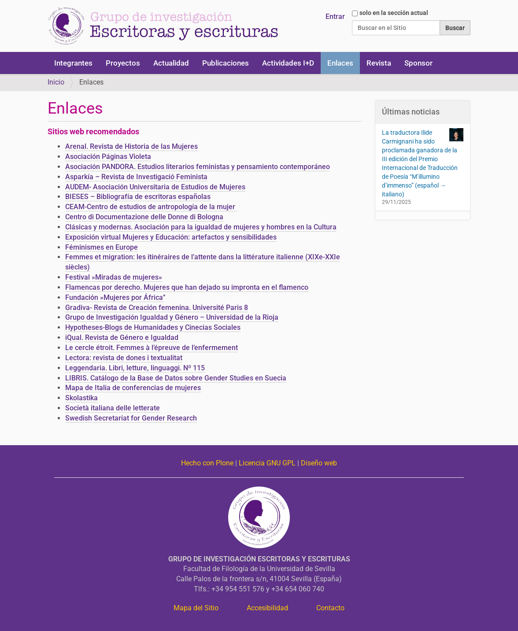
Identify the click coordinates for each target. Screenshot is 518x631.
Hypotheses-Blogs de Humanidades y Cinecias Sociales (152, 327)
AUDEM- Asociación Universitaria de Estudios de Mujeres (155, 187)
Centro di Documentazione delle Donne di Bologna (144, 217)
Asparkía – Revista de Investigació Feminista (136, 177)
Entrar (335, 16)
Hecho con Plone (207, 463)
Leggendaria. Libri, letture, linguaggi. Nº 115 (135, 368)
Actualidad (171, 63)
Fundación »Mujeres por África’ (114, 297)
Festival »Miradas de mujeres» (113, 277)
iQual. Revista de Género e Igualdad (121, 337)
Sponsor (418, 63)
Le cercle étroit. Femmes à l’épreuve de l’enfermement (151, 347)
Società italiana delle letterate (112, 408)
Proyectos (123, 63)
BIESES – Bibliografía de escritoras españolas (138, 196)
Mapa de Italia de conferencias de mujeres (133, 388)
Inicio (56, 82)
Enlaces (340, 63)
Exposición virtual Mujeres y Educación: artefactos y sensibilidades (171, 237)
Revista (378, 63)
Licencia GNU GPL (267, 463)
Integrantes (73, 63)
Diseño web (319, 463)
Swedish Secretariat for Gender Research (131, 418)
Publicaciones (225, 63)
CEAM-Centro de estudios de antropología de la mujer (151, 207)
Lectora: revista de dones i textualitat (123, 358)
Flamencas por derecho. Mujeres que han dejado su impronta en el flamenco (186, 287)
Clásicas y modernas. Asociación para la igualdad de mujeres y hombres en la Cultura (201, 227)
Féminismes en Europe (101, 247)
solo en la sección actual (393, 12)
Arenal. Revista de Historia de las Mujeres (131, 146)
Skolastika (81, 398)
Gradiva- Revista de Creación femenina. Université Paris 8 (156, 307)
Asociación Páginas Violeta (108, 156)
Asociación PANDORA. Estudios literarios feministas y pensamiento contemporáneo (197, 166)
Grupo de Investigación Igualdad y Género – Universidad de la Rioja (171, 317)
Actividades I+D (288, 63)
